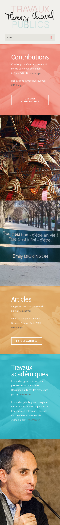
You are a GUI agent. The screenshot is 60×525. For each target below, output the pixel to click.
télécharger (35, 73)
